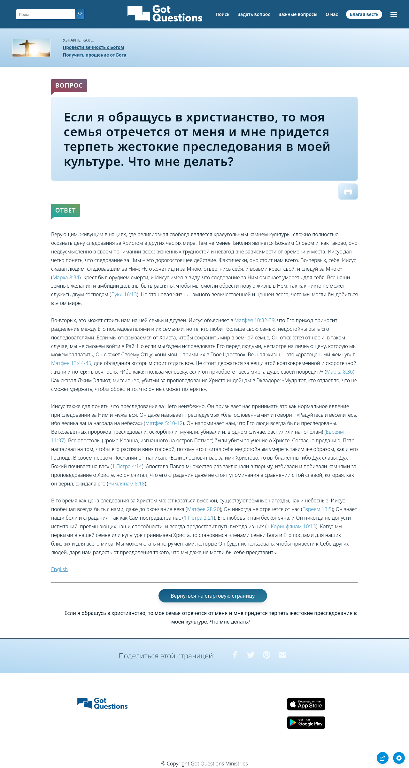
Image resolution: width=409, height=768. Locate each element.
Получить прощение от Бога (94, 55)
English (59, 569)
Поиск (223, 14)
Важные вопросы (297, 14)
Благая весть (364, 14)
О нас (332, 14)
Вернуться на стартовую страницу (213, 595)
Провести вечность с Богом (93, 47)
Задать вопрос (254, 14)
